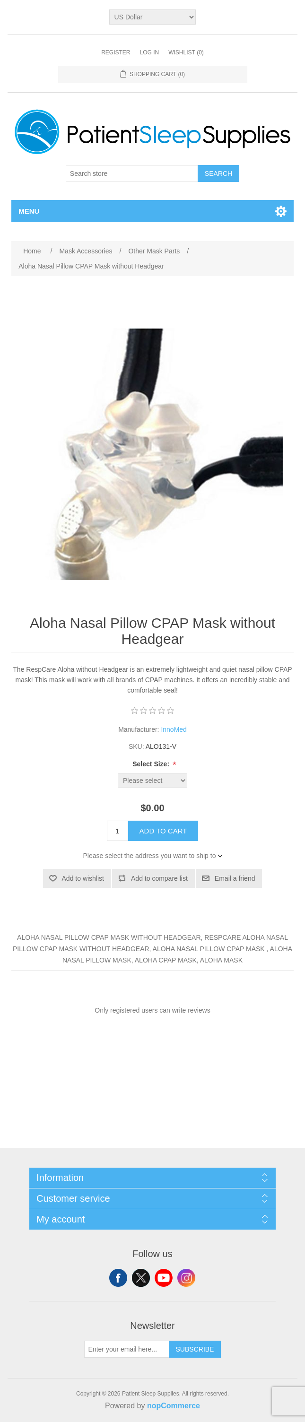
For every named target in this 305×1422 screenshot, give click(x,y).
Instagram (186, 1278)
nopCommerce (173, 1406)
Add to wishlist (83, 878)
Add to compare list (159, 878)
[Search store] (132, 173)
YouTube (164, 1278)
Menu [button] (28, 211)
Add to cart (163, 831)
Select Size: (151, 764)
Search (218, 173)
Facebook (118, 1278)
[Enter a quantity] (117, 831)
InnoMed (173, 729)
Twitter (141, 1278)
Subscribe (195, 1349)
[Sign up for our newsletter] (126, 1349)
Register (115, 52)
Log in (149, 52)
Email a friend (235, 878)
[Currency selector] (152, 17)
